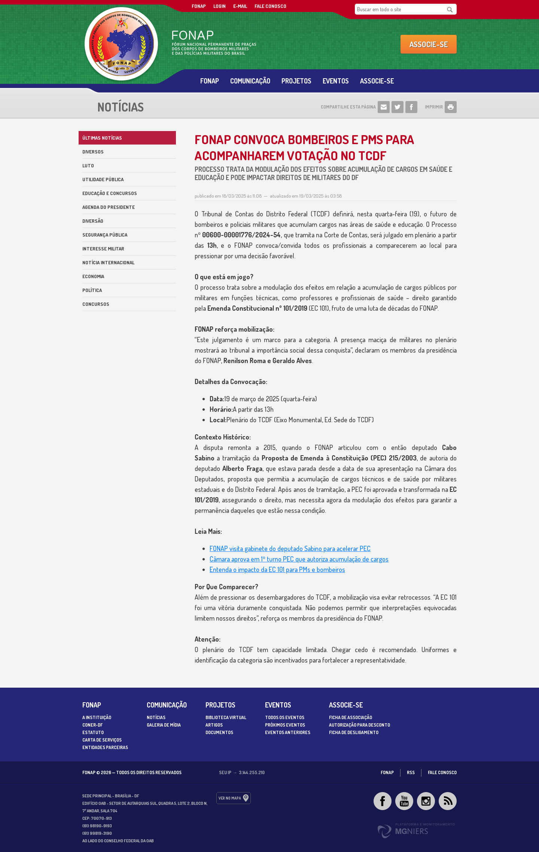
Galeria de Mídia (164, 725)
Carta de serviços (102, 740)
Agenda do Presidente (108, 207)
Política (92, 290)
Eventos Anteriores (287, 732)
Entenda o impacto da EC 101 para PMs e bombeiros (277, 569)
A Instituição (96, 717)
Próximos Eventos (285, 725)
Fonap (209, 81)
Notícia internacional (108, 262)
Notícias (156, 717)
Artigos (214, 725)
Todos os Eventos (284, 717)
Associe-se (428, 44)
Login (219, 6)
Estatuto (93, 732)
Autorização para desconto (359, 725)
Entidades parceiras (105, 747)
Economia (93, 276)
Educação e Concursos (109, 193)
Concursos (95, 304)
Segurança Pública (104, 235)
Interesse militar (103, 249)
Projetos (296, 81)
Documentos (219, 732)
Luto (88, 165)
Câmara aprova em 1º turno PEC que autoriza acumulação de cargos (299, 559)
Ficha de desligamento (353, 732)
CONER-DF (92, 725)
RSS (411, 772)
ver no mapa (230, 798)
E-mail (240, 6)
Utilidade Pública (103, 179)
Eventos (336, 81)
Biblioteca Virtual (225, 717)
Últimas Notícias (102, 138)
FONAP (199, 6)
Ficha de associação (350, 717)
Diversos (93, 152)
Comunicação (250, 81)
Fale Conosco (270, 6)
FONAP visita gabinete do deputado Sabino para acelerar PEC (290, 548)
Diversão (92, 221)
